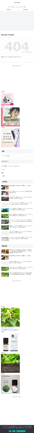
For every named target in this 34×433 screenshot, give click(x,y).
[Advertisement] (17, 21)
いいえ (14, 431)
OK (10, 431)
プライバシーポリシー (21, 431)
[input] (17, 155)
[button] (32, 156)
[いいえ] (32, 429)
